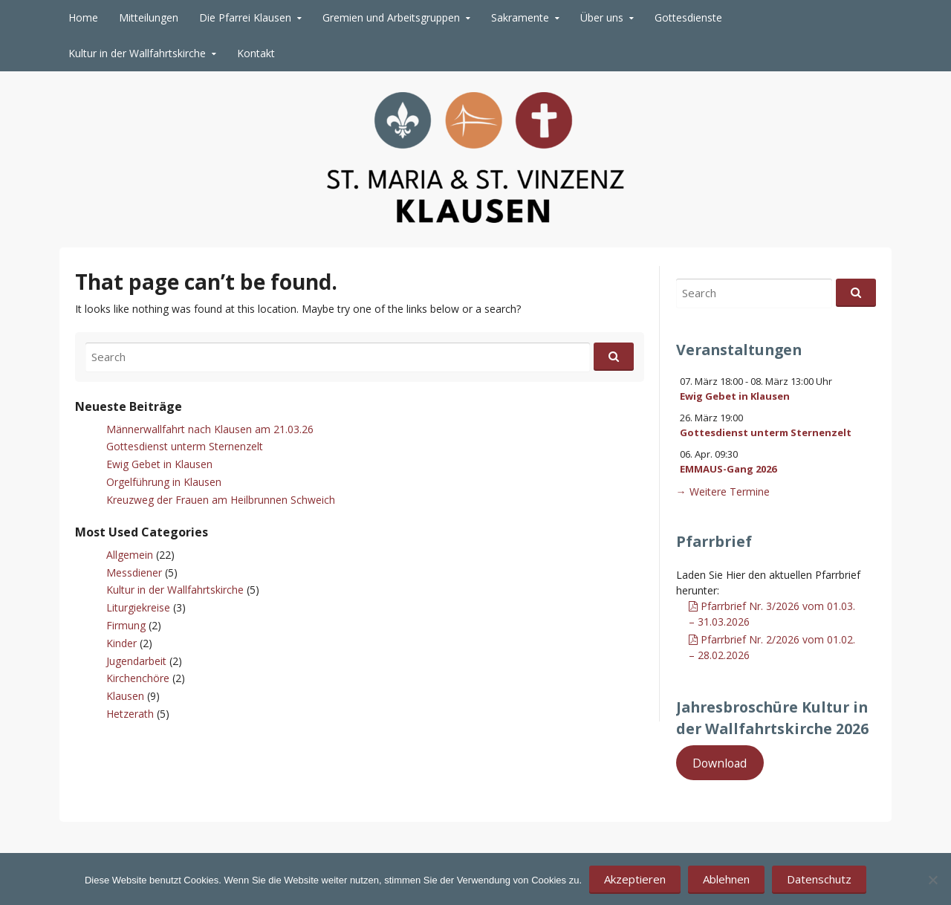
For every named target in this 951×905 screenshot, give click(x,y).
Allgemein (129, 555)
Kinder (121, 643)
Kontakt (256, 53)
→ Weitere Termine (723, 491)
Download (719, 762)
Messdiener (134, 572)
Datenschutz (819, 879)
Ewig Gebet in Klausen (159, 464)
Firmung (126, 625)
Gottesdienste (688, 17)
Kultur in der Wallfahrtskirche (137, 53)
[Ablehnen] (932, 879)
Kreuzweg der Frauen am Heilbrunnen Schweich (220, 500)
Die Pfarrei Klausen (245, 17)
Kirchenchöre (137, 678)
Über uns (601, 17)
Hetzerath (130, 714)
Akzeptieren (635, 879)
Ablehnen (726, 879)
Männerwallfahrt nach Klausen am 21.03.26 (210, 429)
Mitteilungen (148, 17)
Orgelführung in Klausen (163, 482)
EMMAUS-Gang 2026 (728, 469)
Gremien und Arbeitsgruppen (391, 17)
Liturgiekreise (138, 607)
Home (83, 17)
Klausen (125, 696)
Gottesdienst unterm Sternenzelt (184, 446)
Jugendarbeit (136, 661)
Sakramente (520, 17)
